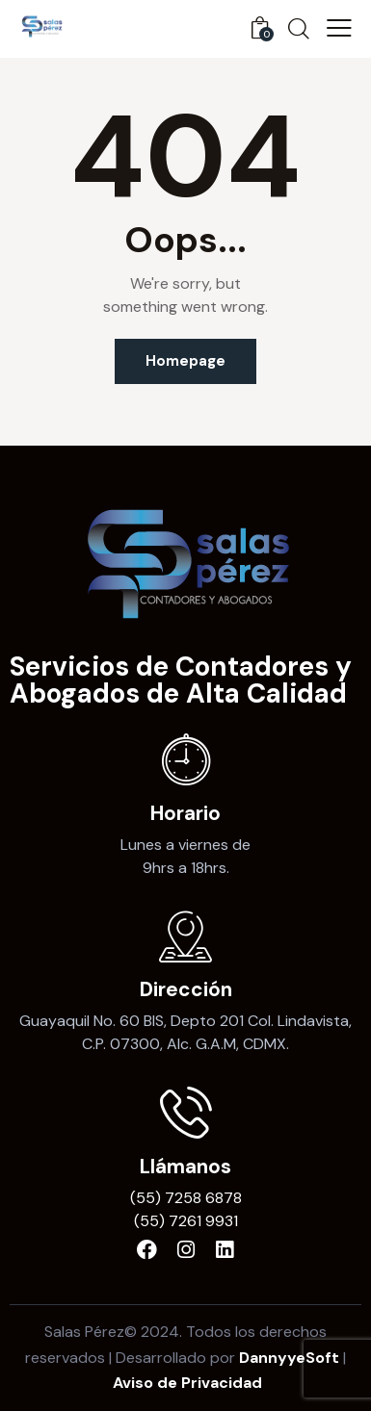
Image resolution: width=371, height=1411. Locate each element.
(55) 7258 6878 (186, 1198)
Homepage (185, 361)
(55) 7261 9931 (186, 1221)
